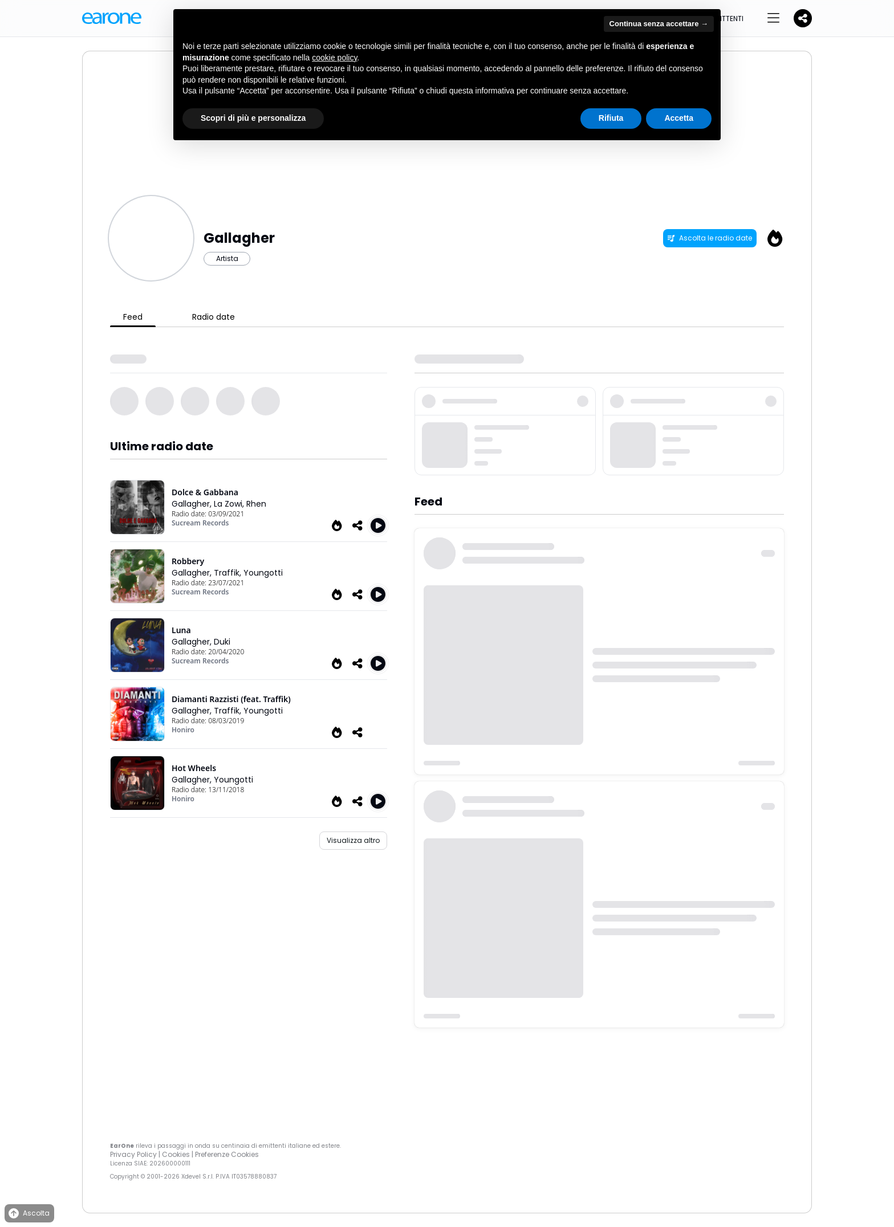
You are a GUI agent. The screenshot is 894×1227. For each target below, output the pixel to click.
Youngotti (263, 572)
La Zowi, (230, 503)
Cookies (176, 1154)
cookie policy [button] (334, 57)
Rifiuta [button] (611, 118)
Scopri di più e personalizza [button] (253, 118)
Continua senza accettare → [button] (658, 23)
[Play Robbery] (378, 594)
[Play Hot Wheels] (378, 801)
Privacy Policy (133, 1154)
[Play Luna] (378, 663)
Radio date (213, 317)
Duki (222, 641)
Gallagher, (193, 503)
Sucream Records (200, 523)
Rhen (256, 503)
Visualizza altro (353, 840)
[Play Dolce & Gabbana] (378, 525)
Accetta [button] (678, 118)
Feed (133, 317)
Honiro (183, 730)
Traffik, (228, 572)
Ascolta (28, 1214)
